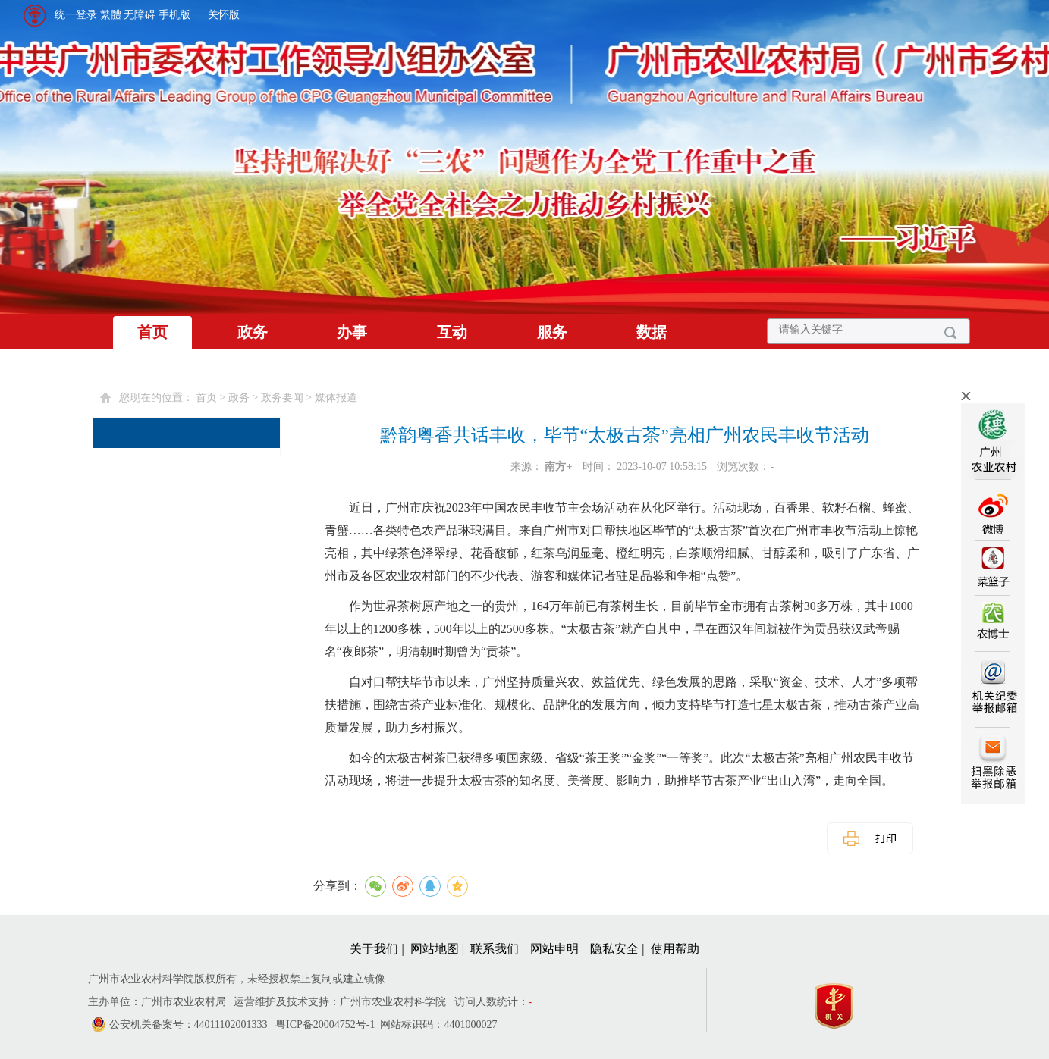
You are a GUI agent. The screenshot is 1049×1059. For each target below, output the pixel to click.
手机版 (174, 14)
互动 (452, 332)
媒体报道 (336, 397)
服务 (552, 332)
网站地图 (434, 948)
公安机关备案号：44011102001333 (188, 1024)
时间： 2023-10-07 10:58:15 (646, 466)
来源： (542, 466)
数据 (651, 332)
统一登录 (76, 14)
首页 (152, 332)
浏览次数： (745, 466)
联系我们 (494, 948)
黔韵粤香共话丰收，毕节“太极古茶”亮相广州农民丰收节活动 (624, 435)
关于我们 (374, 948)
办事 (352, 332)
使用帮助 (675, 948)
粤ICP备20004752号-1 (325, 1024)
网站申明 (554, 948)
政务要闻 (282, 397)
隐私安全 (614, 948)
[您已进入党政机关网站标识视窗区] (841, 1002)
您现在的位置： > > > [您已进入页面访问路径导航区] (238, 397)
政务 (252, 332)
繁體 (110, 14)
